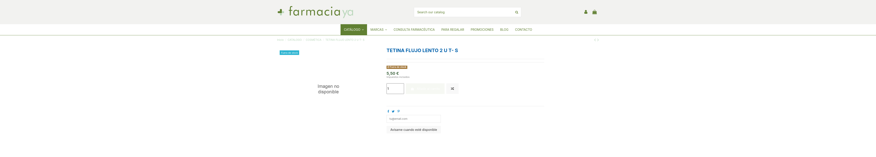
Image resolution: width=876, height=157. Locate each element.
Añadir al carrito (425, 88)
